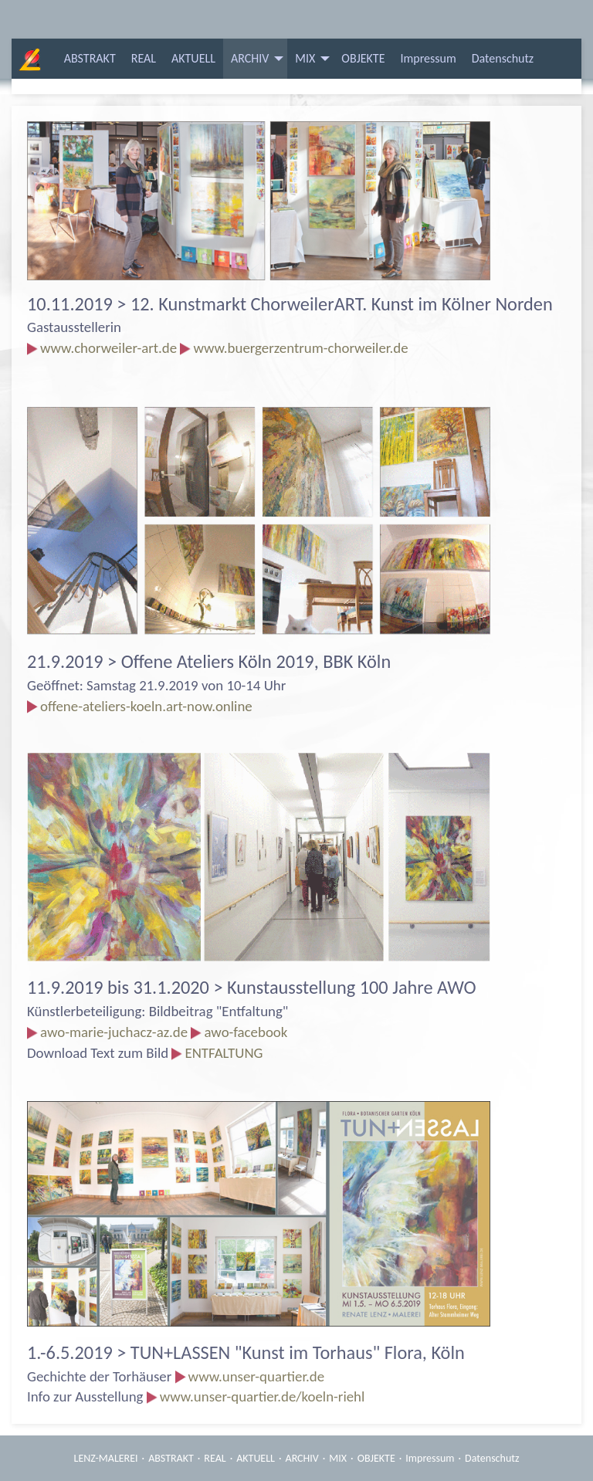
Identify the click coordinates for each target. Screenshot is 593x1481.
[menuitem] (90, 59)
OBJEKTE (363, 58)
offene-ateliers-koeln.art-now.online (146, 706)
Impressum (428, 58)
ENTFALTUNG (224, 1053)
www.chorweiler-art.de (108, 348)
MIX (305, 58)
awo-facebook (245, 1032)
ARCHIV (250, 58)
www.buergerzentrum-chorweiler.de (300, 348)
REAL (143, 58)
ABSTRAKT (90, 58)
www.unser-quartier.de (256, 1376)
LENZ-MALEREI (106, 1458)
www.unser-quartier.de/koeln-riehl (262, 1396)
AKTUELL (193, 58)
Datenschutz (503, 58)
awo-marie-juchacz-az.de (122, 1032)
